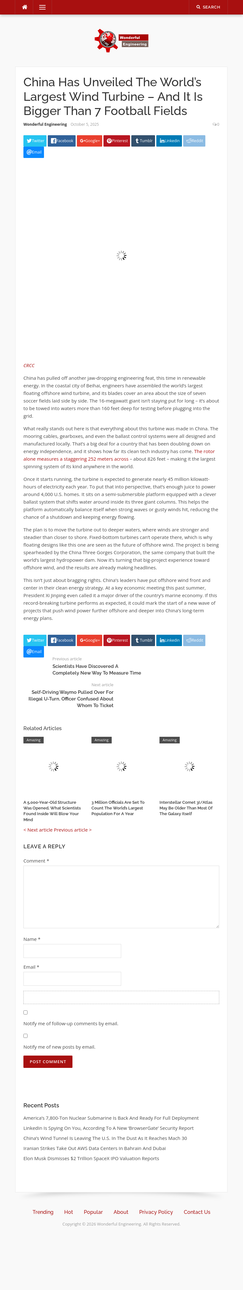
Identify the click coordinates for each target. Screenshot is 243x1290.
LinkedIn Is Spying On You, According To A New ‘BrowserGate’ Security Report (108, 1128)
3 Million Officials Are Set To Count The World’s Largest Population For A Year (118, 808)
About (121, 1212)
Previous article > (73, 830)
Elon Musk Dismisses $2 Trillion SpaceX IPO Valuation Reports (91, 1158)
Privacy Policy (156, 1212)
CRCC (28, 365)
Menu (40, 7)
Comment (36, 860)
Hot (68, 1212)
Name (31, 939)
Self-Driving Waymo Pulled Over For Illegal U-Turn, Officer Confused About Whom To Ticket (71, 698)
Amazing (33, 739)
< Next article (38, 830)
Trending (43, 1212)
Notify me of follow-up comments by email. (70, 1023)
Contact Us (197, 1212)
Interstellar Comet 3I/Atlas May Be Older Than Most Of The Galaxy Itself (186, 808)
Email (31, 967)
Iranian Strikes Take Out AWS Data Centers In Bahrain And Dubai (94, 1148)
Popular (93, 1212)
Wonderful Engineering (45, 124)
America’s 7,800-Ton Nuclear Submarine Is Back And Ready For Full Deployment (111, 1118)
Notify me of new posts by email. (59, 1047)
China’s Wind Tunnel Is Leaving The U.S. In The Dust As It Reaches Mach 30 (105, 1138)
